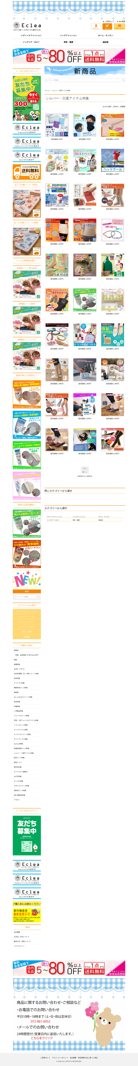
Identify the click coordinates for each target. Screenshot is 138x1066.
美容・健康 (68, 42)
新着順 (122, 106)
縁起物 (105, 42)
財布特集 (17, 702)
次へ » (84, 472)
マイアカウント (19, 946)
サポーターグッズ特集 (21, 786)
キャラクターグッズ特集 (22, 734)
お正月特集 (18, 776)
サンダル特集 (18, 781)
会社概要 (122, 21)
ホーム (47, 90)
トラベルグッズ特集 (21, 725)
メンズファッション (68, 35)
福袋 (15, 660)
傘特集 (16, 692)
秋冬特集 (17, 678)
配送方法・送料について (22, 941)
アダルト (17, 800)
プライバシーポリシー (60, 1058)
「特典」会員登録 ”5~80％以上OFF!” (26, 655)
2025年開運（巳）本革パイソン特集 (26, 673)
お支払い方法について (21, 937)
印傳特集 (17, 706)
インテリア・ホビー (31, 42)
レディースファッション (31, 35)
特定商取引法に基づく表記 (88, 1058)
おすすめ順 (107, 106)
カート (107, 28)
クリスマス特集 (19, 683)
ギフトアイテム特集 (21, 739)
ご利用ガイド (110, 21)
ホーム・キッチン (105, 35)
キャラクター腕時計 (21, 772)
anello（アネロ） (20, 669)
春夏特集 (17, 664)
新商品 (16, 650)
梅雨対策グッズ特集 (21, 688)
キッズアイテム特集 (21, 730)
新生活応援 (18, 767)
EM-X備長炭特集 (19, 795)
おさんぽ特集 (18, 744)
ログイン (96, 28)
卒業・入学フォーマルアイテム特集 (26, 720)
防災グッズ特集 (19, 758)
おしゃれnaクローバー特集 (23, 697)
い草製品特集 (18, 711)
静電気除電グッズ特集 (21, 748)
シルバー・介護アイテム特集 (61, 90)
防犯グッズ (18, 762)
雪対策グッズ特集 (20, 790)
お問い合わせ (119, 28)
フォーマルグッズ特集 (21, 716)
